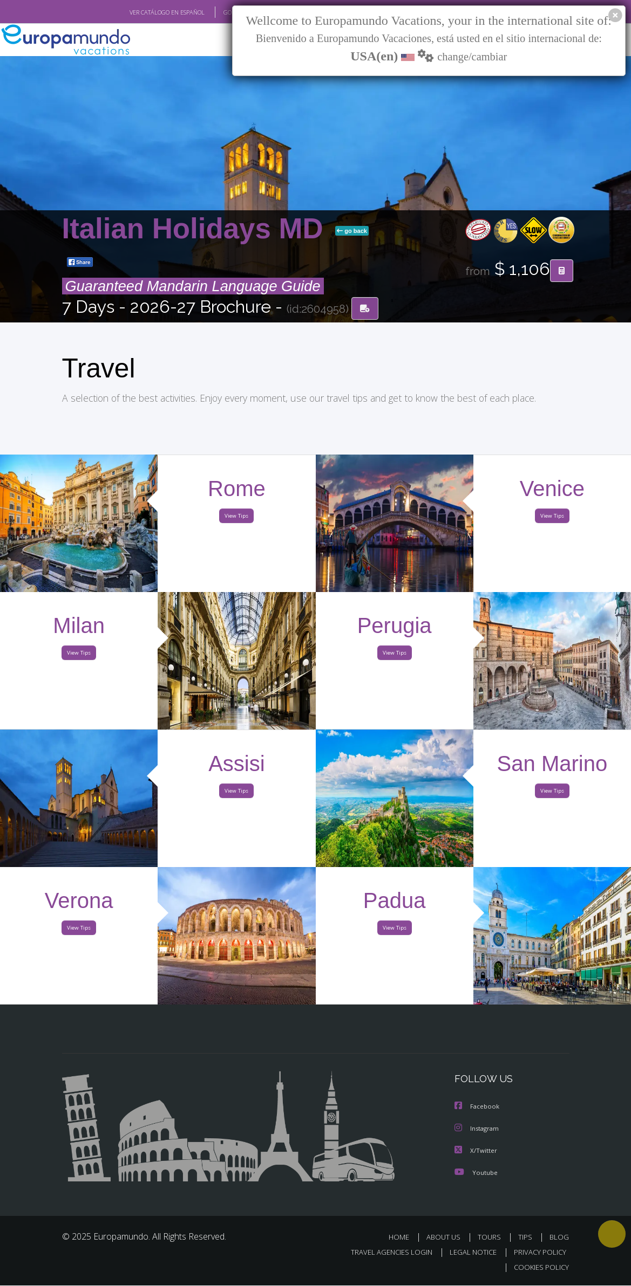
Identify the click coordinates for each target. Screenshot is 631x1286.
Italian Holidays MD (196, 229)
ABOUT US (447, 1237)
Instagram (477, 1129)
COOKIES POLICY (539, 1267)
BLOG (559, 1237)
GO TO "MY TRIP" (227, 12)
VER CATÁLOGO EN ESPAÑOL (142, 12)
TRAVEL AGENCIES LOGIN (384, 1252)
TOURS (492, 1237)
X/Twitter (476, 1151)
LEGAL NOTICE (468, 1252)
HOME (403, 1237)
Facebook (477, 1108)
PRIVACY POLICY (537, 1252)
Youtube (476, 1172)
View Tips (237, 518)
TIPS (527, 1237)
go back (352, 231)
